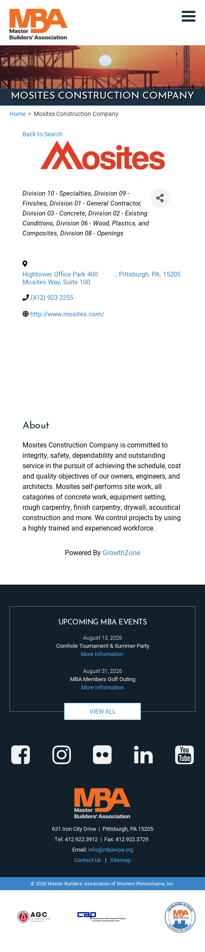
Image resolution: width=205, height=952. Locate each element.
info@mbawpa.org (110, 849)
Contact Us (87, 860)
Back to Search (42, 134)
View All (103, 711)
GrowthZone (121, 552)
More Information (102, 687)
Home (18, 113)
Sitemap (120, 860)
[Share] (160, 198)
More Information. (103, 654)
